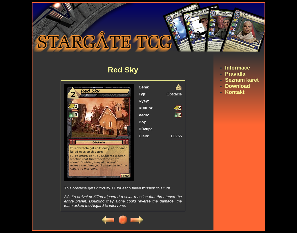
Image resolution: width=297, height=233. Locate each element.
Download (237, 86)
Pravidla (235, 74)
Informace (237, 68)
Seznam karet (242, 80)
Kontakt (235, 92)
